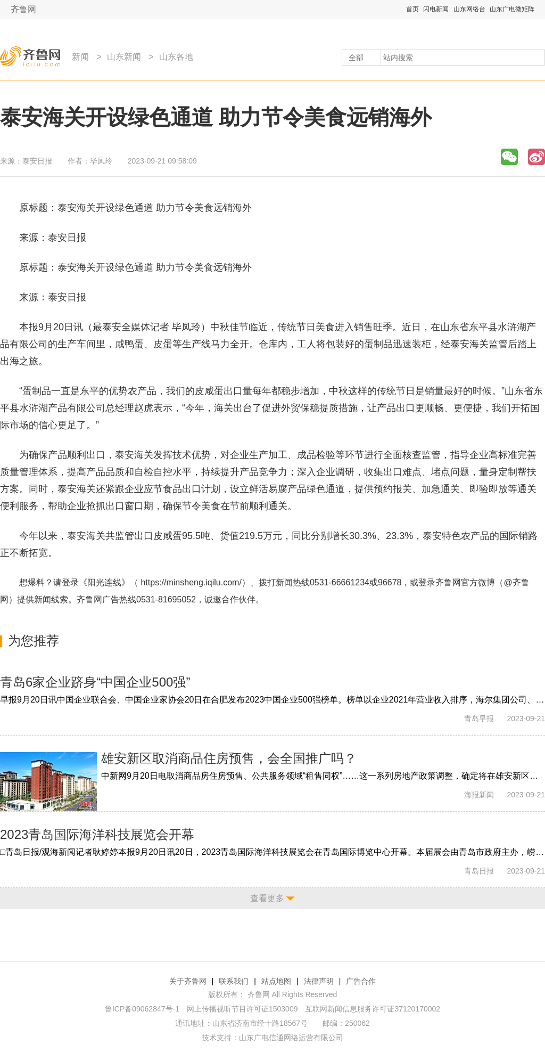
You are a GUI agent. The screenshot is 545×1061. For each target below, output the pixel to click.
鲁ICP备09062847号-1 (142, 1009)
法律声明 (319, 981)
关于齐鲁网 (188, 981)
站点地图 (276, 981)
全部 (356, 57)
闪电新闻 (436, 9)
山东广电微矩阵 (512, 9)
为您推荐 (33, 640)
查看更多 (267, 898)
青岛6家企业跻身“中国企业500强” (95, 682)
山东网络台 (469, 9)
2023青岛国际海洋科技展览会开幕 (97, 834)
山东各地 (176, 56)
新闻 (80, 56)
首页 (412, 9)
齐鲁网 (23, 9)
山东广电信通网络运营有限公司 (291, 1037)
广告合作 (361, 981)
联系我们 (234, 981)
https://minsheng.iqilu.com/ (191, 582)
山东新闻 (124, 56)
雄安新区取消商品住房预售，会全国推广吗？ (229, 758)
